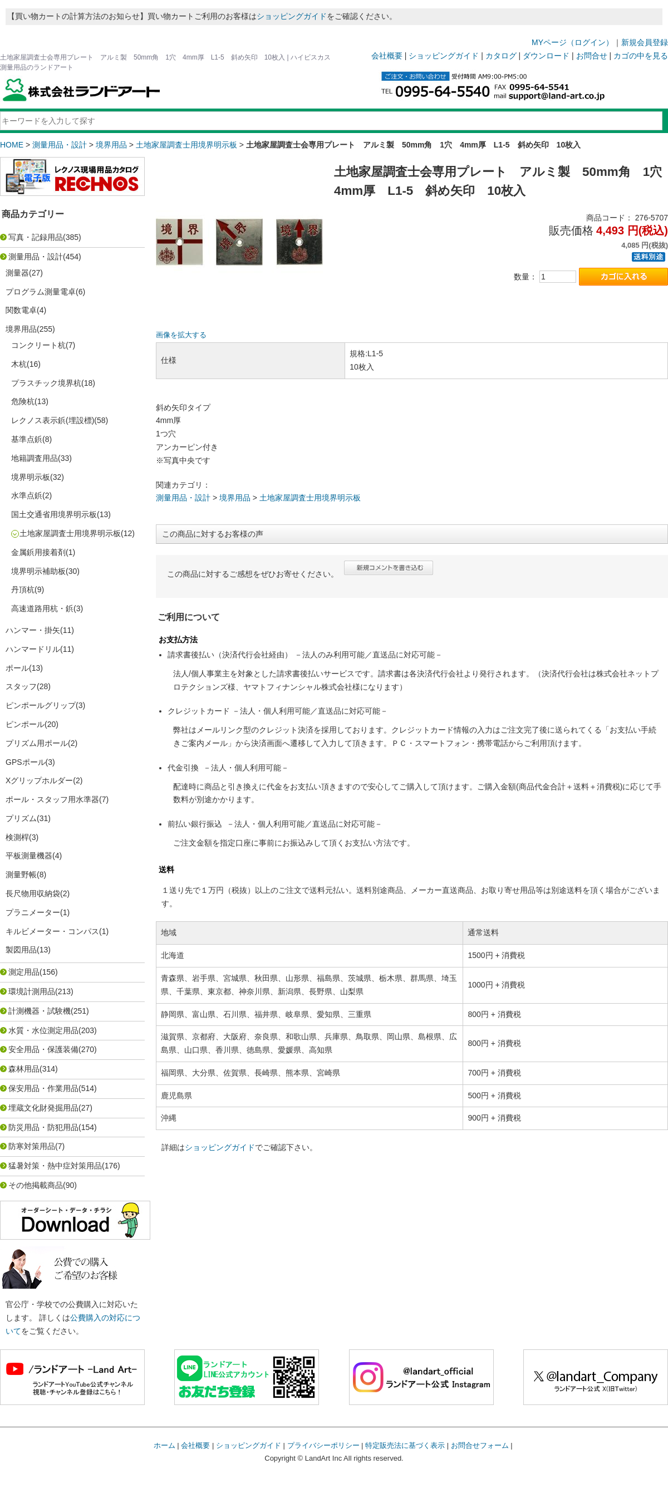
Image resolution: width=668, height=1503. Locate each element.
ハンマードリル (33, 649)
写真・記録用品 (35, 237)
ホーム (164, 1445)
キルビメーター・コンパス (52, 931)
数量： (525, 276)
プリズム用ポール (37, 743)
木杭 (19, 364)
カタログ (501, 55)
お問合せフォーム (480, 1445)
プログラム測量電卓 (41, 291)
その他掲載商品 (35, 1185)
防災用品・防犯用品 (43, 1127)
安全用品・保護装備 (43, 1049)
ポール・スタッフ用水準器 (52, 799)
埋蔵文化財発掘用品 (43, 1107)
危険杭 (23, 401)
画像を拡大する (181, 335)
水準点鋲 (26, 495)
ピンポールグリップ (41, 705)
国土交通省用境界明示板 (54, 514)
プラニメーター (33, 912)
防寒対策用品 (31, 1146)
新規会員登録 (644, 42)
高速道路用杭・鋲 (42, 608)
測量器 (17, 272)
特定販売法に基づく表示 (405, 1445)
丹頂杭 (23, 589)
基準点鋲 (26, 439)
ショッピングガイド (292, 16)
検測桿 (17, 837)
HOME (11, 144)
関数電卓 (21, 310)
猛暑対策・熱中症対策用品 (55, 1165)
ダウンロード (546, 55)
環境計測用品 (31, 991)
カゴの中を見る (640, 55)
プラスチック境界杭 (46, 383)
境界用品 (111, 144)
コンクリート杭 (38, 345)
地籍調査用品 (34, 458)
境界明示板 (30, 477)
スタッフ (21, 686)
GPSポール (26, 762)
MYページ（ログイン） (572, 42)
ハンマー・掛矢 (33, 630)
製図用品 (21, 949)
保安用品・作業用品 (43, 1088)
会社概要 (386, 55)
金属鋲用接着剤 (38, 552)
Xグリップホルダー (39, 780)
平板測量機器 (29, 855)
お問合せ (591, 55)
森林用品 (24, 1068)
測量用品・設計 (59, 144)
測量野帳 (21, 874)
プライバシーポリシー (323, 1445)
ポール (17, 668)
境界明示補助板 (38, 571)
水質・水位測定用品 (43, 1030)
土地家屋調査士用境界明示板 (186, 144)
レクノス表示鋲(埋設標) (52, 420)
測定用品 (24, 971)
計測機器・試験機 (39, 1010)
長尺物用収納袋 (33, 893)
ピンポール (25, 724)
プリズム (21, 818)
